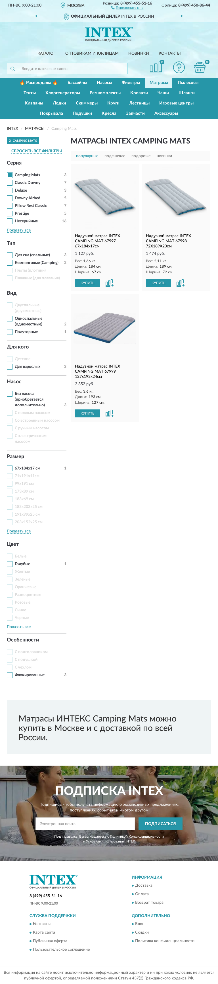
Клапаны (34, 103)
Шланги (187, 93)
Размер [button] (15, 456)
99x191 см (24, 484)
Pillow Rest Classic (31, 206)
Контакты (170, 54)
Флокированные (30, 675)
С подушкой (26, 660)
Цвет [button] (13, 544)
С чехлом (23, 667)
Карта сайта (44, 933)
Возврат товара (149, 903)
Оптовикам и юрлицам (92, 54)
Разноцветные (28, 595)
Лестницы (139, 103)
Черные (22, 618)
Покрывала (51, 113)
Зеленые (22, 579)
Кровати (139, 93)
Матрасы (159, 83)
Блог (139, 924)
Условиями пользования (105, 841)
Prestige (22, 214)
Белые (20, 556)
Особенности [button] (23, 640)
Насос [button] (14, 381)
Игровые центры (176, 103)
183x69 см (24, 499)
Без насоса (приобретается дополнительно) (30, 399)
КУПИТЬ (87, 283)
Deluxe (21, 190)
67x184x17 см (27, 468)
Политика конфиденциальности (164, 941)
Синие (20, 610)
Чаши (163, 93)
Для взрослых (27, 367)
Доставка (143, 885)
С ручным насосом (32, 428)
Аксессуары (166, 113)
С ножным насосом (32, 413)
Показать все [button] (19, 230)
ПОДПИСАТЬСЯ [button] (160, 824)
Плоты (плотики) (30, 270)
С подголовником (31, 652)
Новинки (138, 54)
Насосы (104, 83)
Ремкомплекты (105, 93)
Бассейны (77, 83)
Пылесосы (188, 83)
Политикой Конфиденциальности (137, 836)
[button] (127, 7)
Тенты (30, 93)
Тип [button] (11, 243)
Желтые (22, 572)
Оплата (142, 894)
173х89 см (24, 491)
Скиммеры (87, 103)
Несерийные (26, 221)
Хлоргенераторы (62, 93)
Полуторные (26, 332)
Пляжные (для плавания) (37, 278)
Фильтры (131, 83)
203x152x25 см (29, 522)
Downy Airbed (27, 198)
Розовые (22, 602)
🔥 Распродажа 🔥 (39, 83)
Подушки (82, 113)
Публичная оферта (50, 941)
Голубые (22, 564)
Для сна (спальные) (32, 255)
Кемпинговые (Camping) (36, 263)
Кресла (109, 113)
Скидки (142, 933)
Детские (22, 359)
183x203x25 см (29, 507)
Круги (113, 103)
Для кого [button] (18, 347)
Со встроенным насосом (37, 421)
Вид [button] (12, 293)
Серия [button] (14, 163)
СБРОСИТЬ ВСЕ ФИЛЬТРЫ (36, 151)
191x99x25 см (27, 514)
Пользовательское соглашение (61, 950)
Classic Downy (27, 183)
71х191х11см (27, 476)
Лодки (59, 103)
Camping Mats (27, 175)
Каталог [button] (46, 54)
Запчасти (135, 113)
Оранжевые (25, 587)
